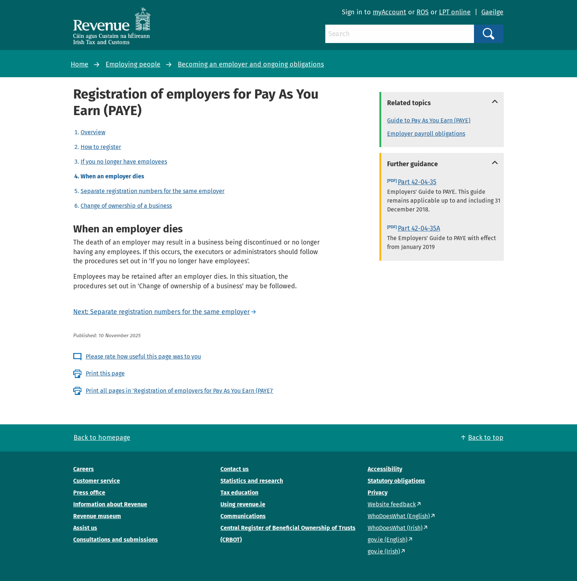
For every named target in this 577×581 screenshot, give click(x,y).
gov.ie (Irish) (384, 551)
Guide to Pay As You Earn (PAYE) (428, 120)
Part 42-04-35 (417, 182)
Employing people (133, 64)
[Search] (399, 34)
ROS (423, 12)
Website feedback (392, 504)
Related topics (409, 103)
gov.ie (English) (387, 539)
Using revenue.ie (242, 504)
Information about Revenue (110, 504)
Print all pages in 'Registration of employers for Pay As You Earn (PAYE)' (179, 390)
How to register (101, 146)
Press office (89, 492)
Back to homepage (102, 438)
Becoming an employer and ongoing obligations (251, 64)
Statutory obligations (396, 480)
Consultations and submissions (115, 539)
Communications (243, 516)
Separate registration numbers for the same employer (152, 191)
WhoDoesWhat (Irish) (395, 527)
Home (79, 64)
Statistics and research (251, 480)
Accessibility (385, 469)
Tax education (239, 492)
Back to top (485, 438)
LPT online (455, 12)
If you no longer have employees (124, 161)
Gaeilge (492, 12)
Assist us (85, 527)
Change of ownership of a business (126, 205)
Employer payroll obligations (426, 133)
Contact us (234, 469)
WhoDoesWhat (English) (399, 516)
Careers (83, 469)
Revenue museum (97, 516)
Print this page (105, 373)
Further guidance (412, 164)
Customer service (96, 480)
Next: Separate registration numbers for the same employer (161, 312)
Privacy (377, 492)
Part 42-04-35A (419, 228)
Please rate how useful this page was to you (143, 356)
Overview (93, 132)
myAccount (389, 12)
